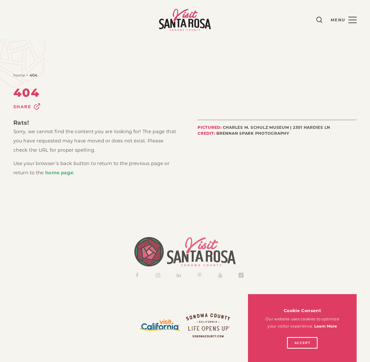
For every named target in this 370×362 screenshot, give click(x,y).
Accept (302, 343)
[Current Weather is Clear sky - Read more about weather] (304, 20)
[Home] (185, 256)
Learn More (325, 326)
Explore (66, 19)
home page (59, 173)
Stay (40, 19)
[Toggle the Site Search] (319, 20)
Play (19, 19)
